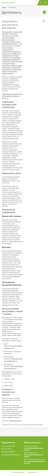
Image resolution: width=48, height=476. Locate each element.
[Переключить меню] (45, 3)
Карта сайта (32, 472)
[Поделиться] (44, 12)
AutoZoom (6, 305)
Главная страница (18, 472)
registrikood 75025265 (8, 451)
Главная (4, 7)
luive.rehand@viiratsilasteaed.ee (10, 454)
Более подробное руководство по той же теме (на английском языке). (12, 96)
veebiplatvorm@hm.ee (15, 421)
